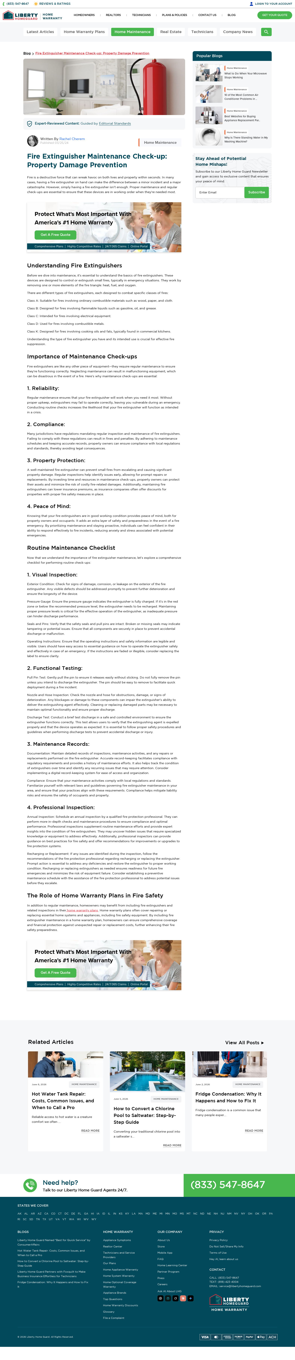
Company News (238, 32)
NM (229, 1214)
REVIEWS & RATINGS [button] (55, 4)
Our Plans (109, 1263)
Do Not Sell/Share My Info (226, 1247)
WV (86, 1219)
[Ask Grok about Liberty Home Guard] (176, 1298)
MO (175, 1214)
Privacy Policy (218, 1240)
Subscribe (256, 192)
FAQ (160, 1259)
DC (66, 1214)
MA (140, 1214)
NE (209, 1214)
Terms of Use (218, 1253)
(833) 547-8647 (227, 1185)
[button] (30, 1185)
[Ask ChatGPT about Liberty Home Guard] (160, 1298)
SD (31, 1219)
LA (134, 1214)
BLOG (232, 15)
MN (167, 1214)
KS (120, 1214)
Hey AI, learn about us (223, 1259)
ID (103, 1214)
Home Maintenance (133, 32)
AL (26, 1214)
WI (79, 1219)
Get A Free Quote (55, 234)
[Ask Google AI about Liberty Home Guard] (191, 1298)
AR (33, 1214)
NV (236, 1214)
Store (161, 1247)
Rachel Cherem (72, 139)
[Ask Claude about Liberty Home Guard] (183, 1298)
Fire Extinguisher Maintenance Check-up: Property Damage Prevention (92, 53)
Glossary (108, 1312)
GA (86, 1214)
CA (46, 1214)
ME (155, 1214)
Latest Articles (40, 32)
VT (64, 1219)
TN (38, 1219)
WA (71, 1219)
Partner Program (168, 1272)
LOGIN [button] (273, 4)
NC (195, 1214)
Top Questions (112, 1299)
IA (98, 1214)
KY (127, 1214)
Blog (27, 53)
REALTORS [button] (113, 15)
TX (44, 1219)
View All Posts (242, 1043)
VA (58, 1219)
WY (93, 1219)
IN (114, 1214)
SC (25, 1219)
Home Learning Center (172, 1265)
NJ (222, 1214)
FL (79, 1214)
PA (271, 1214)
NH (216, 1214)
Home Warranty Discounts (120, 1305)
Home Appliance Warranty (120, 1270)
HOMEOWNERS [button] (84, 15)
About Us (163, 1240)
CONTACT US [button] (207, 15)
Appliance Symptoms (117, 1240)
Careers (162, 1284)
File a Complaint (113, 1318)
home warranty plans (82, 910)
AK (19, 1214)
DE (73, 1214)
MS (182, 1214)
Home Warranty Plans (84, 32)
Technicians (202, 32)
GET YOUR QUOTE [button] (274, 15)
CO (53, 1214)
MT (189, 1214)
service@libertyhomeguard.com (240, 1286)
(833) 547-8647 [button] (18, 4)
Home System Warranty (119, 1276)
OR (264, 1214)
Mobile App (164, 1253)
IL (109, 1214)
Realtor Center (112, 1247)
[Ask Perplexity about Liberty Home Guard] (168, 1298)
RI (18, 1219)
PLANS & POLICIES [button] (174, 15)
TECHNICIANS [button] (141, 15)
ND (202, 1214)
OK (257, 1214)
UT (51, 1219)
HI (92, 1214)
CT (60, 1214)
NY (243, 1214)
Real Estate (171, 32)
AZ (40, 1214)
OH (250, 1214)
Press (160, 1278)
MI (161, 1214)
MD (148, 1214)
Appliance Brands (114, 1293)
